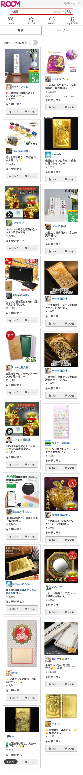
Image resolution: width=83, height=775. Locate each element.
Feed (10, 21)
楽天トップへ (72, 3)
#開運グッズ (27, 590)
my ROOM (72, 21)
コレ (15, 112)
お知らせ (52, 21)
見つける (31, 21)
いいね (31, 112)
